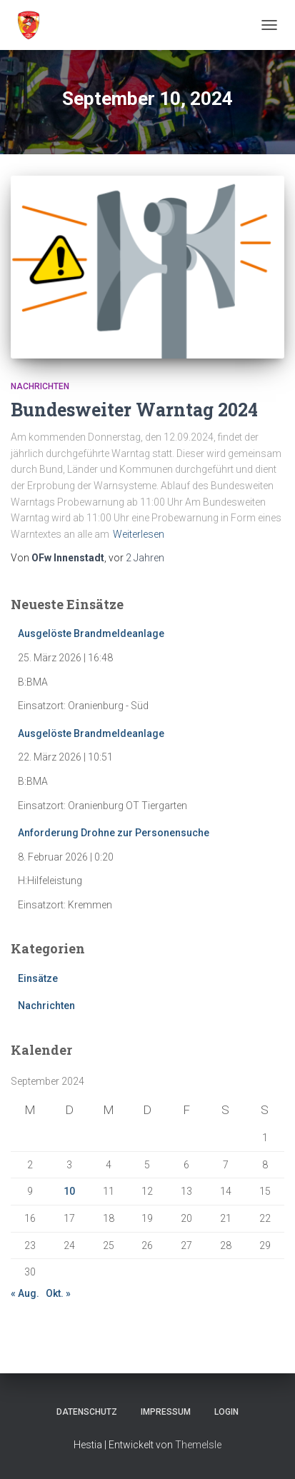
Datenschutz (86, 1412)
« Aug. (25, 1293)
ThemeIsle (198, 1444)
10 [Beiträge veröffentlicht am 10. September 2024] (69, 1191)
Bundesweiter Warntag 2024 (134, 409)
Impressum (166, 1412)
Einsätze (38, 978)
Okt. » (58, 1293)
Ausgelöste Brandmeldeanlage (91, 633)
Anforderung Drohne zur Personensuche (113, 832)
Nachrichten (40, 386)
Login (226, 1412)
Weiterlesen (138, 534)
